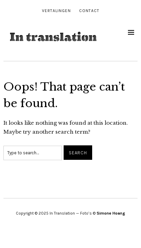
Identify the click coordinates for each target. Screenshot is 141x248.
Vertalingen (56, 10)
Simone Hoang (111, 213)
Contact (89, 10)
